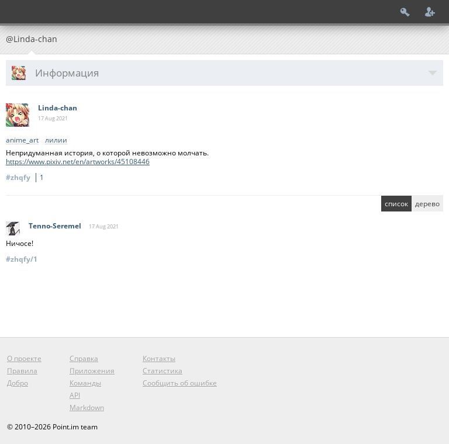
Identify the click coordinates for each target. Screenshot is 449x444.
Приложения (92, 370)
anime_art (22, 140)
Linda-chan (57, 108)
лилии (56, 140)
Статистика (162, 370)
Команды (85, 383)
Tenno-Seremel (55, 226)
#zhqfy (26, 177)
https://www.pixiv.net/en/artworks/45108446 (78, 161)
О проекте (24, 358)
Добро (17, 383)
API (75, 395)
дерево (427, 204)
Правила (22, 370)
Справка (84, 358)
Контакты (159, 358)
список (396, 204)
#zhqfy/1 (21, 259)
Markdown (87, 407)
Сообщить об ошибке (180, 383)
